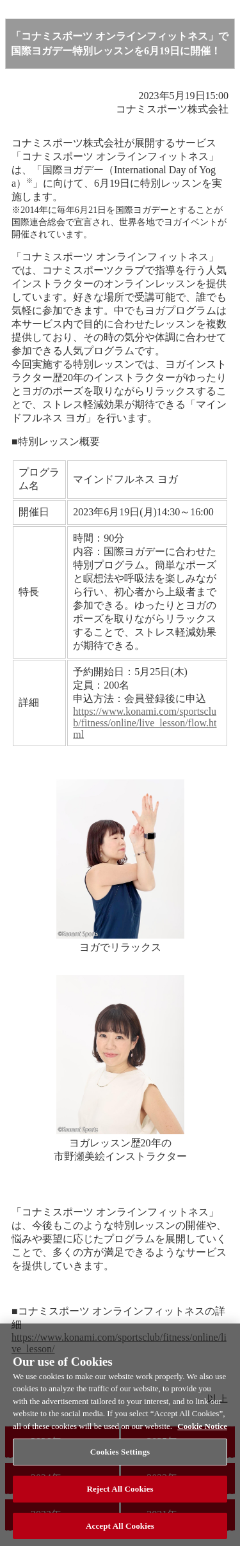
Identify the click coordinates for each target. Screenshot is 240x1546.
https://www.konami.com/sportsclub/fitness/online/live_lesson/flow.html (144, 723)
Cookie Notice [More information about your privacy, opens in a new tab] (202, 1429)
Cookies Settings (120, 1455)
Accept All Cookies (120, 1529)
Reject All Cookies (119, 1492)
